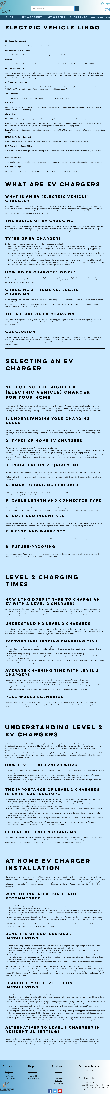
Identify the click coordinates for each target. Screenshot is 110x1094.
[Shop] (10, 17)
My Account (9, 1072)
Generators (58, 1072)
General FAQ (32, 1072)
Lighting (58, 1074)
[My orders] (56, 17)
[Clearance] (78, 17)
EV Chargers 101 (33, 1078)
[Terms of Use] (97, 17)
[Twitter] (55, 1091)
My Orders (9, 1074)
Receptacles (58, 1079)
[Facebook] (50, 1091)
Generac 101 (32, 1076)
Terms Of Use (90, 1070)
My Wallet (9, 1076)
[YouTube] (60, 1091)
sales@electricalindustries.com (95, 1085)
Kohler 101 (32, 1074)
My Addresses (10, 1078)
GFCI (58, 1076)
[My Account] (32, 17)
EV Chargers (58, 1083)
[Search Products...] (51, 8)
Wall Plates (58, 1081)
